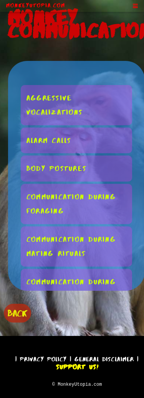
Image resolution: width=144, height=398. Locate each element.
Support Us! (77, 366)
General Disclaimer (104, 358)
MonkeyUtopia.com (35, 5)
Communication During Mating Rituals (71, 246)
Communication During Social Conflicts (71, 288)
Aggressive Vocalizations (54, 104)
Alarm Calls (48, 140)
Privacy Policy (43, 358)
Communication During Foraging (71, 203)
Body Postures (56, 168)
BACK (17, 312)
